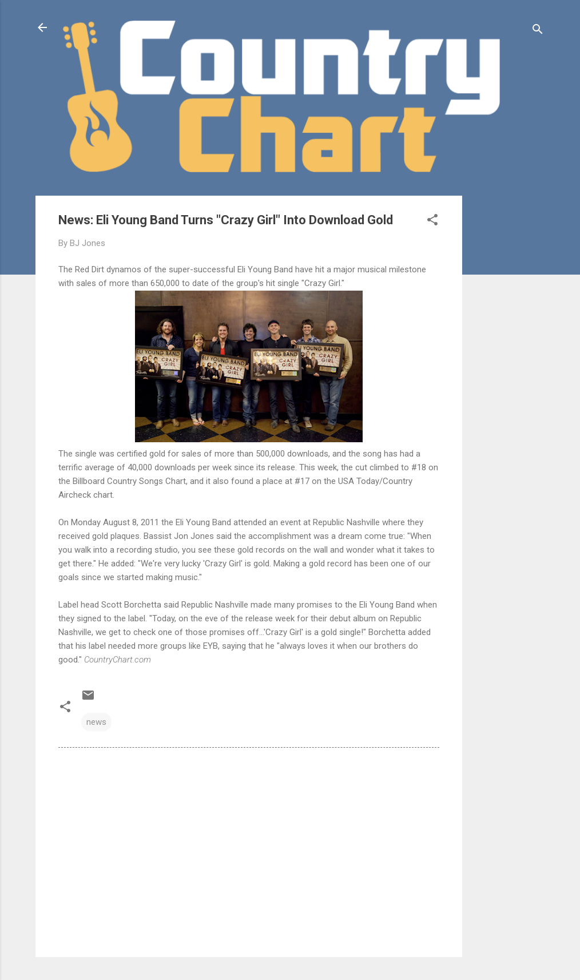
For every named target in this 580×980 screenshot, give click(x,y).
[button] (432, 222)
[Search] (538, 31)
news (96, 722)
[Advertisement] (508, 367)
